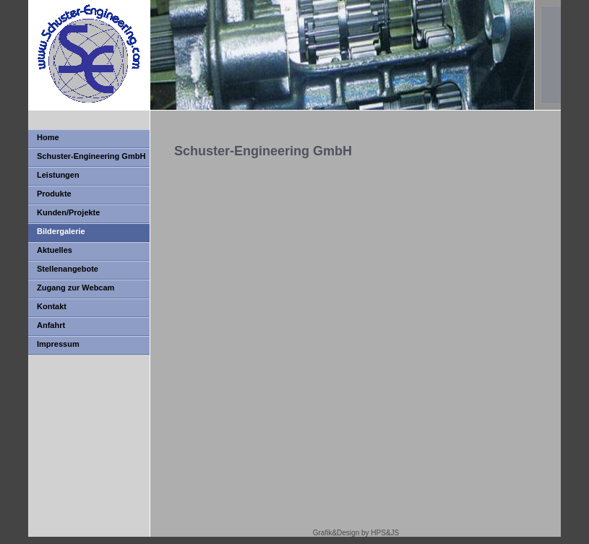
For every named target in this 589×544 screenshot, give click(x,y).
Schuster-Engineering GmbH (91, 156)
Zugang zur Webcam (75, 287)
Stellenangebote (67, 268)
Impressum (58, 344)
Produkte (54, 193)
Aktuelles (54, 250)
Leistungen (58, 174)
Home (48, 137)
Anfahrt (51, 325)
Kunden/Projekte (68, 212)
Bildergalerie (61, 231)
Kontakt (51, 306)
